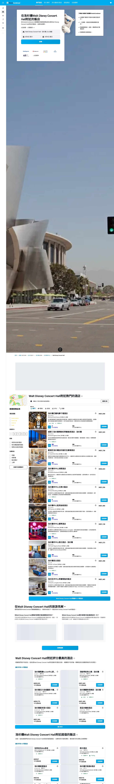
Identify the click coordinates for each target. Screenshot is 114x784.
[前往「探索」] (3, 23)
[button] (3, 3)
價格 (40, 408)
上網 (13, 462)
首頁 (16, 355)
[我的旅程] (3, 28)
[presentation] (82, 396)
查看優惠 (104, 426)
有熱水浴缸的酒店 (17, 447)
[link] (18, 467)
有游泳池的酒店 (17, 442)
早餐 (13, 455)
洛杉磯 (37, 355)
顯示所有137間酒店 (21, 667)
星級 (47, 408)
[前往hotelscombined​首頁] (13, 3)
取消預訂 (14, 460)
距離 (61, 408)
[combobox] (28, 27)
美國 (20, 355)
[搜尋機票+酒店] (3, 19)
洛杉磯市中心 (47, 355)
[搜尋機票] (3, 8)
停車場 (14, 458)
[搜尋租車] (3, 15)
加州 (29, 355)
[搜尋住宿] (3, 12)
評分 (54, 408)
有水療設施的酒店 (17, 445)
